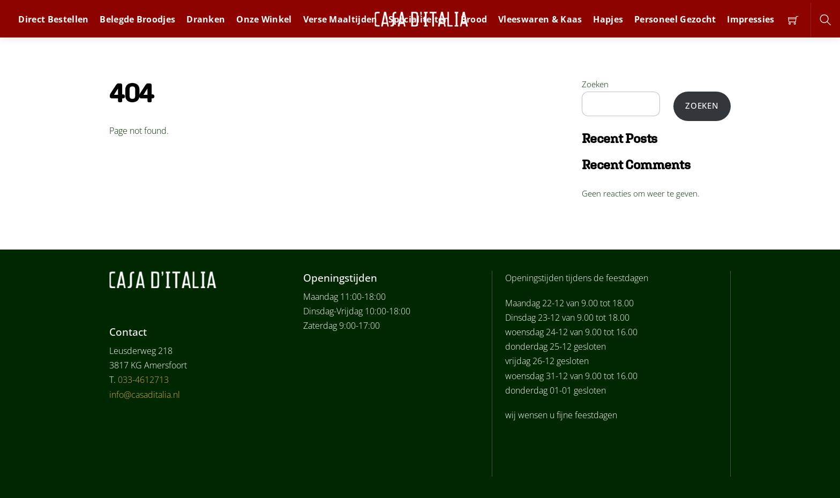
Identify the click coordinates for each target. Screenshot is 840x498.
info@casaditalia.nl (144, 395)
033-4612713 (143, 380)
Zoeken (595, 84)
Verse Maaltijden (340, 19)
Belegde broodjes (137, 19)
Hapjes (608, 19)
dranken (205, 19)
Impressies (750, 19)
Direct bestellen (53, 19)
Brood (474, 19)
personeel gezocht (675, 19)
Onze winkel (264, 19)
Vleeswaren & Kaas (540, 19)
